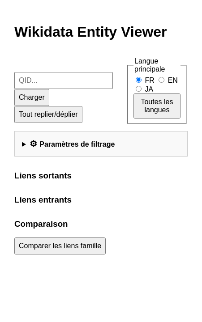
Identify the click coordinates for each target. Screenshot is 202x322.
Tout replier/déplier (48, 114)
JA (144, 89)
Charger (32, 97)
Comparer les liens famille (60, 246)
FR (146, 80)
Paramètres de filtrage (77, 144)
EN (168, 80)
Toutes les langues (157, 106)
